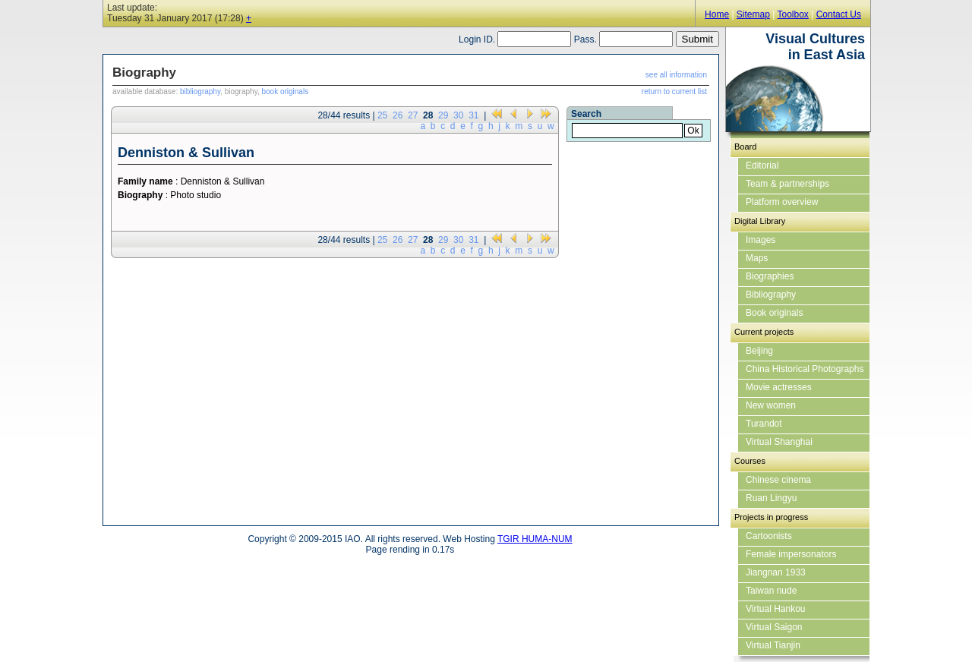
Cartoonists (769, 536)
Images (760, 240)
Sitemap (753, 14)
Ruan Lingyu (771, 498)
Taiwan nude (771, 590)
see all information (676, 75)
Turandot (764, 423)
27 (413, 115)
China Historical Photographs (804, 369)
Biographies (770, 276)
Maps (757, 258)
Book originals (774, 312)
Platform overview (782, 202)
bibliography (200, 91)
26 (397, 115)
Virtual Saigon (774, 627)
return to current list (674, 91)
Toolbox (792, 14)
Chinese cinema (778, 479)
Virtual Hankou (776, 609)
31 (473, 115)
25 (382, 115)
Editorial (762, 165)
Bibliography (771, 294)
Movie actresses (779, 387)
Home (717, 14)
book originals (284, 91)
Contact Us (838, 14)
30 (458, 115)
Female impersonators (791, 554)
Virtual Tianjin (773, 645)
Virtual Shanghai (779, 442)
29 (443, 115)
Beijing (759, 350)
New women (771, 405)
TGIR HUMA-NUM (535, 539)
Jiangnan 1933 (776, 572)
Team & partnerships (787, 183)
